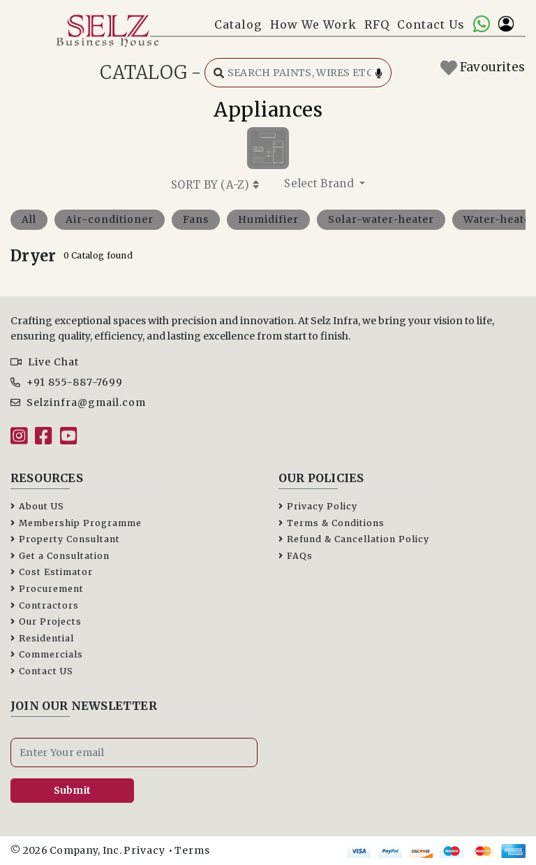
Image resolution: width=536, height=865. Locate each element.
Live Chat (44, 362)
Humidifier (268, 219)
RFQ (376, 24)
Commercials (46, 654)
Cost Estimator (51, 572)
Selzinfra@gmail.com (78, 402)
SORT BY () (215, 184)
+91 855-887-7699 (66, 382)
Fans (196, 219)
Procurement (47, 588)
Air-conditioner (110, 219)
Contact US (41, 671)
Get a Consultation (60, 556)
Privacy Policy (317, 506)
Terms (192, 850)
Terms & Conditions (331, 523)
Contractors (44, 605)
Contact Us (431, 24)
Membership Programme (76, 523)
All (29, 219)
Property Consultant (65, 539)
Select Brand (320, 183)
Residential (42, 638)
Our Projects (46, 621)
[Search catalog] (298, 72)
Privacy (144, 850)
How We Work (313, 24)
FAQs (295, 556)
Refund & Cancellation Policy (353, 539)
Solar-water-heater (381, 219)
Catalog (238, 24)
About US (37, 506)
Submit (72, 790)
